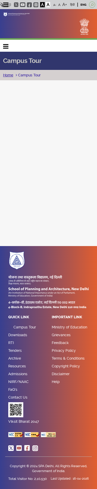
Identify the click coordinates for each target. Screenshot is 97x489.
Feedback (60, 343)
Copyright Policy (66, 366)
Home (8, 75)
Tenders (15, 350)
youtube (22, 4)
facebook (29, 4)
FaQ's (12, 389)
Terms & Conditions (68, 358)
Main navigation (6, 45)
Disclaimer (61, 374)
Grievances (61, 335)
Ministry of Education (69, 327)
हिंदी (72, 4)
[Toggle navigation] (6, 5)
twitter (16, 4)
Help (56, 382)
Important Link (67, 317)
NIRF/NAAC (18, 382)
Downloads (17, 335)
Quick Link (18, 317)
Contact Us (17, 397)
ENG (83, 4)
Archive (14, 358)
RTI (11, 343)
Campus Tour (29, 75)
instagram (35, 4)
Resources (17, 366)
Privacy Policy (64, 350)
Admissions (17, 374)
